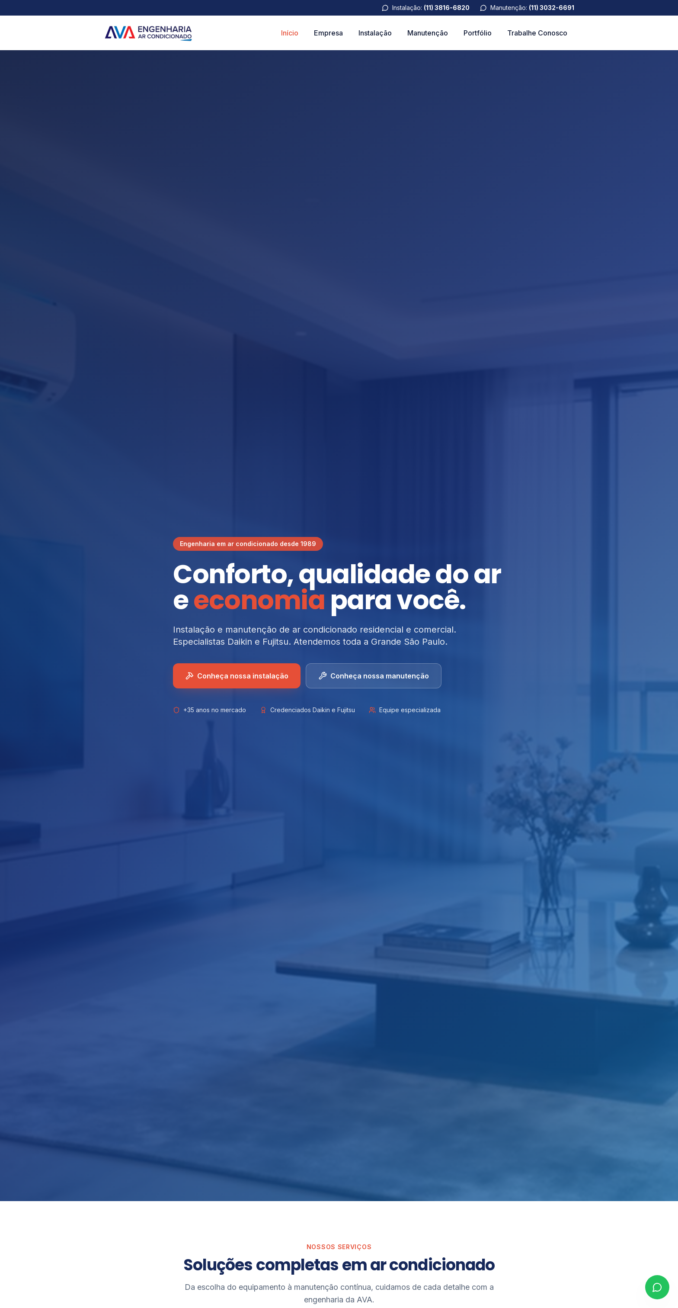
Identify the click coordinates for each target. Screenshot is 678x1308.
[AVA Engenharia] (149, 32)
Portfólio (478, 33)
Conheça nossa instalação (236, 676)
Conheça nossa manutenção (373, 676)
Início (289, 33)
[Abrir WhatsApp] (657, 1287)
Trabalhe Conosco (537, 33)
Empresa (328, 33)
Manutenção (427, 33)
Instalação (375, 33)
